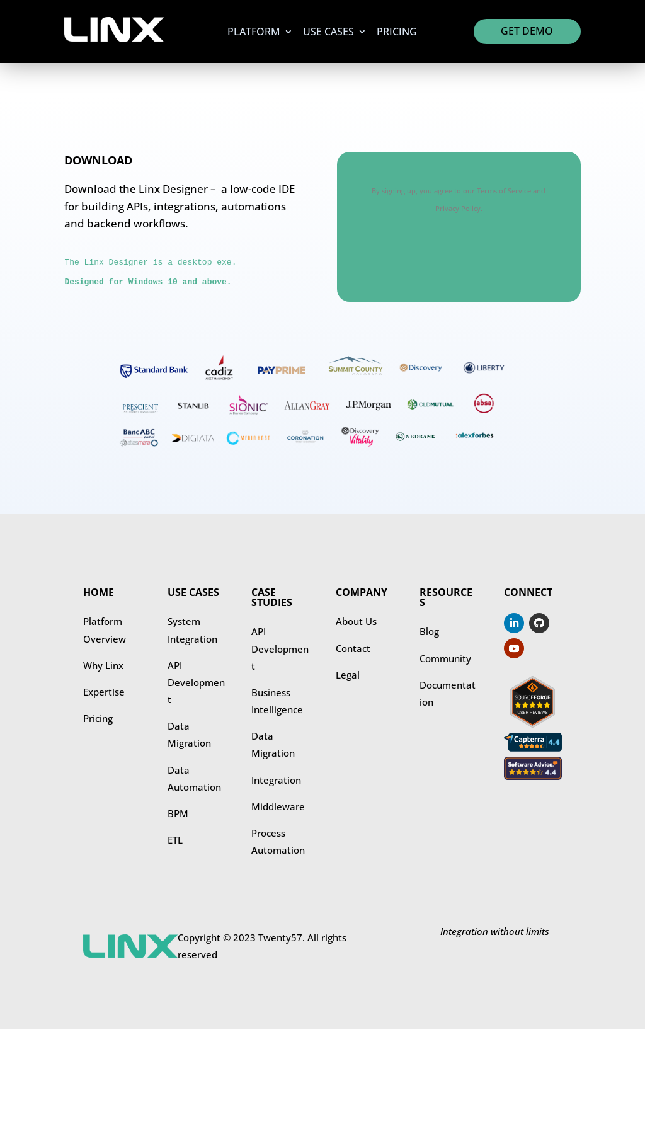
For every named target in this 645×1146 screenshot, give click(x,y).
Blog (429, 631)
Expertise (104, 691)
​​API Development (280, 648)
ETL (175, 840)
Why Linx (103, 665)
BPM (178, 813)
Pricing (397, 32)
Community (445, 658)
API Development (196, 682)
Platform (253, 32)
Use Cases (328, 32)
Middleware (278, 806)
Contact (353, 648)
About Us (356, 621)
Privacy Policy (458, 208)
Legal (348, 674)
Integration (276, 780)
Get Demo (527, 31)
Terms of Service (504, 190)
